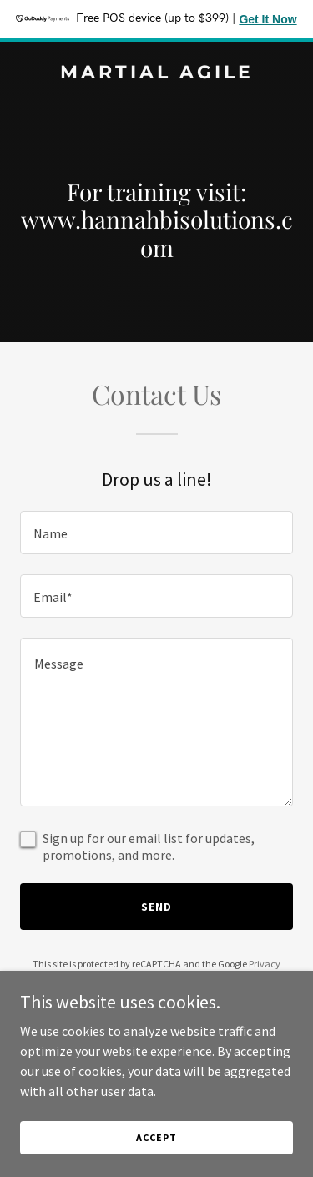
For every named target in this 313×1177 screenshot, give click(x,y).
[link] (156, 73)
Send (156, 906)
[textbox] (156, 532)
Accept (156, 1137)
